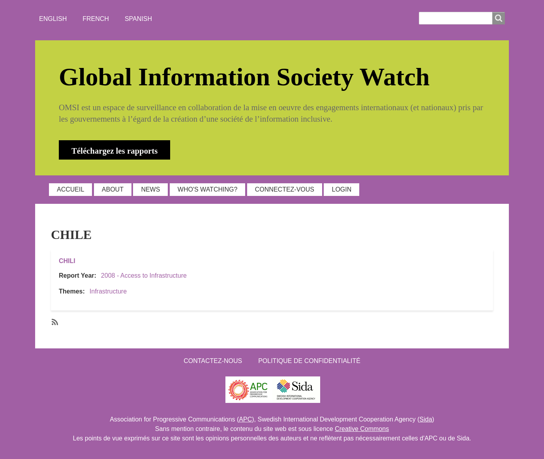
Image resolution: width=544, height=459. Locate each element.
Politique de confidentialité (309, 360)
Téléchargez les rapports (114, 150)
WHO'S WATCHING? (208, 189)
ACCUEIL (70, 189)
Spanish (138, 18)
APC (245, 419)
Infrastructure (108, 291)
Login (341, 189)
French (96, 18)
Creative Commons (362, 428)
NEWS (150, 189)
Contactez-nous (213, 360)
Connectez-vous (284, 189)
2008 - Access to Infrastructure (144, 275)
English (53, 18)
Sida (426, 419)
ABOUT (113, 189)
